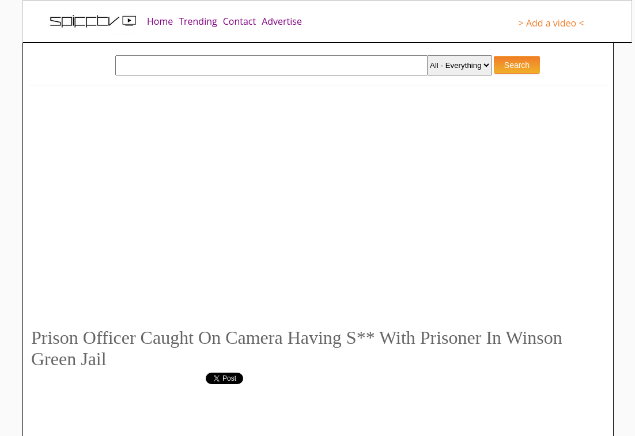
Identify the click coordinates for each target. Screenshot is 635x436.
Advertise (282, 21)
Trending (198, 21)
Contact (239, 21)
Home (160, 21)
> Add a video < (551, 23)
